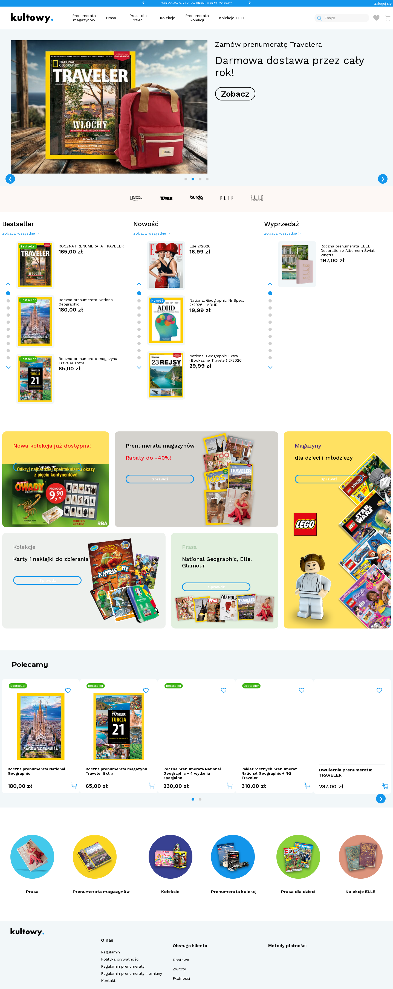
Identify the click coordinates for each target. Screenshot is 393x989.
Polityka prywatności (120, 959)
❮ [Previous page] (10, 179)
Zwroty (179, 969)
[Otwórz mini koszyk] (387, 17)
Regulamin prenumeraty (123, 966)
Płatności (181, 978)
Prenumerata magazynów (84, 17)
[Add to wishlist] (68, 690)
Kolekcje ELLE (232, 18)
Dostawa (181, 960)
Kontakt (108, 980)
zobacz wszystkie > (20, 233)
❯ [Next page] (383, 179)
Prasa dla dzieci (138, 17)
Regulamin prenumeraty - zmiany (131, 973)
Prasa (111, 18)
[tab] (185, 179)
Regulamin (110, 952)
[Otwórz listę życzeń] (376, 17)
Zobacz (235, 94)
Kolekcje (167, 18)
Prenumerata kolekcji (197, 17)
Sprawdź (47, 467)
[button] (383, 3)
